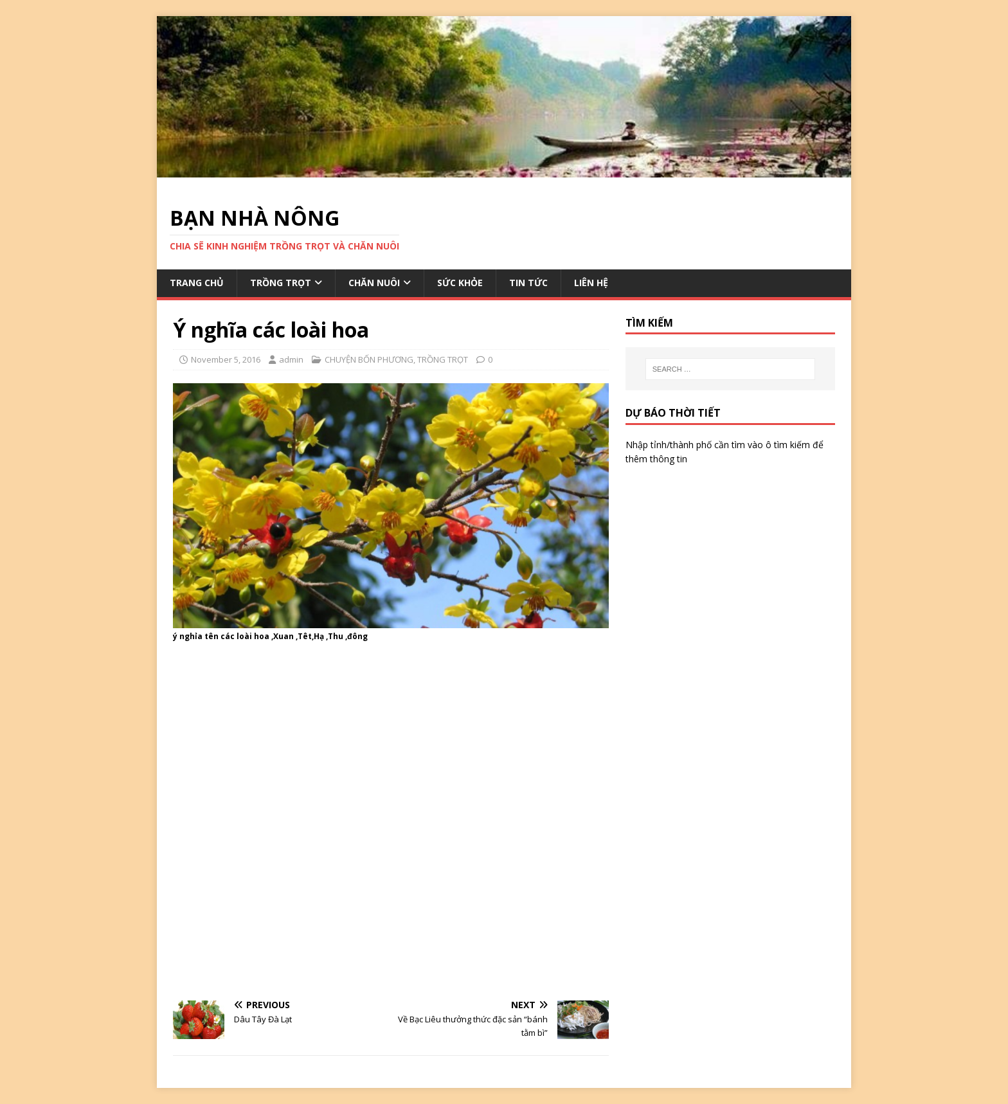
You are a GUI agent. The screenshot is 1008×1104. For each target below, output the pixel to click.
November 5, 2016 (225, 359)
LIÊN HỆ (591, 282)
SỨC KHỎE (460, 282)
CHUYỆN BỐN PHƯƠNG (369, 359)
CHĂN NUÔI (374, 282)
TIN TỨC (528, 282)
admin (291, 359)
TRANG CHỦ (197, 282)
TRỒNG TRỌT (280, 282)
